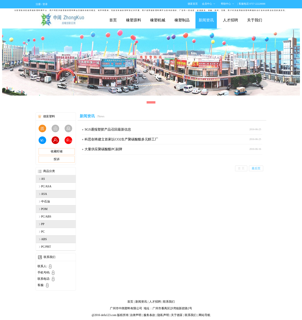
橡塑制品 (182, 20)
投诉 (57, 159)
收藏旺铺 (56, 151)
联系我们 (169, 301)
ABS (44, 239)
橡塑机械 (157, 20)
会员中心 (207, 3)
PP (42, 224)
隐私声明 (163, 315)
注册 (38, 4)
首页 (113, 20)
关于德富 (177, 315)
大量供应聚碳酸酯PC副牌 (103, 149)
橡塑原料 (133, 20)
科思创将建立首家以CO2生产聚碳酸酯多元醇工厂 (121, 139)
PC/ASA (46, 186)
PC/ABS (46, 216)
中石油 (45, 201)
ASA (44, 194)
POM (44, 209)
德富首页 (193, 3)
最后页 (256, 168)
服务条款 (149, 315)
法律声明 (135, 315)
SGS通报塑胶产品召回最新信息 (108, 129)
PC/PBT (46, 246)
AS (43, 178)
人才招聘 (230, 20)
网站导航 (204, 315)
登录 (45, 4)
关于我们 (254, 20)
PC (43, 231)
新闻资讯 (206, 20)
